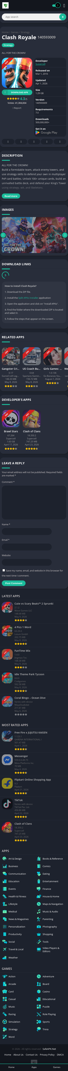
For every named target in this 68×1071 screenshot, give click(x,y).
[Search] (34, 16)
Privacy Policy (47, 1054)
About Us (18, 1054)
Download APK (15, 92)
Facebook (8, 141)
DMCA (60, 1054)
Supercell (40, 64)
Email (5, 539)
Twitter (21, 141)
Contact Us (32, 1054)
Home (5, 32)
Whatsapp (60, 141)
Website (6, 555)
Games (14, 32)
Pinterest (34, 141)
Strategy (25, 32)
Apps (34, 1067)
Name (6, 524)
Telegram (47, 141)
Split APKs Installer (28, 297)
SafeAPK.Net (49, 1049)
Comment (8, 482)
